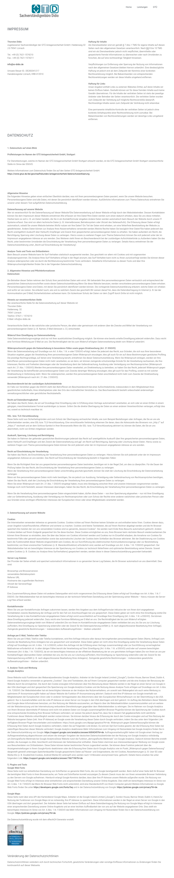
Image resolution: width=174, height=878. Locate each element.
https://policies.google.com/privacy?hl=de (137, 787)
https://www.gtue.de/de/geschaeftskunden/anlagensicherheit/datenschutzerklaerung (48, 174)
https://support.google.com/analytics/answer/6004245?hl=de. (74, 732)
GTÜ (155, 7)
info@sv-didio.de (15, 64)
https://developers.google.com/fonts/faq (53, 787)
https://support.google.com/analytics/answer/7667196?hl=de (53, 758)
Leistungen (142, 7)
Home (129, 7)
